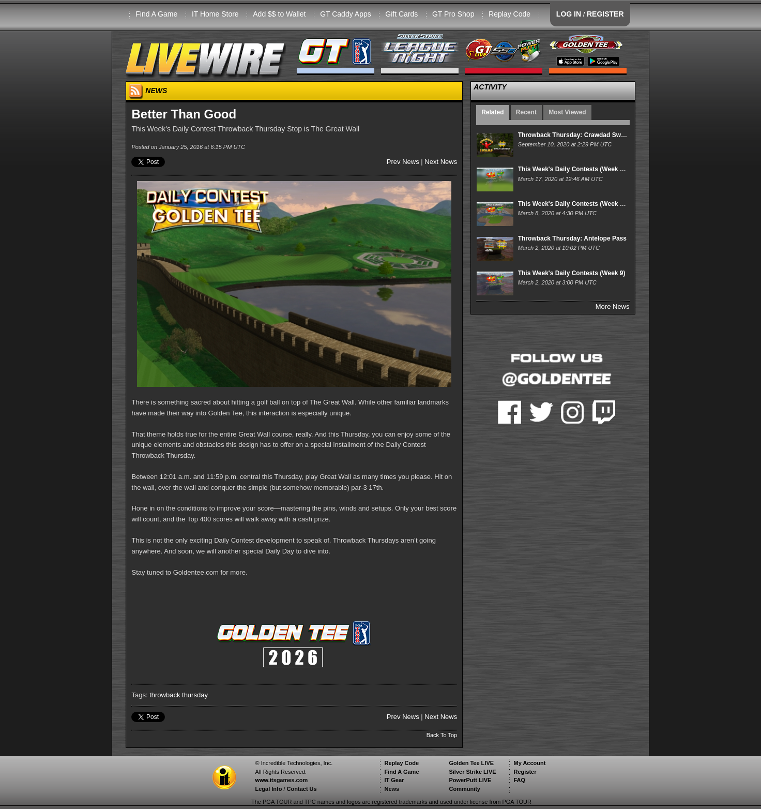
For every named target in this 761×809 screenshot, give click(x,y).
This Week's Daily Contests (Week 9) (572, 273)
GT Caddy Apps (345, 14)
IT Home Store (215, 14)
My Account (529, 763)
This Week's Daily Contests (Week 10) (573, 203)
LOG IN (568, 14)
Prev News (403, 162)
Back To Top (442, 735)
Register (524, 772)
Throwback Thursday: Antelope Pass (572, 238)
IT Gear (394, 780)
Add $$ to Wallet (279, 14)
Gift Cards (401, 14)
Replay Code (509, 14)
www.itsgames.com (281, 780)
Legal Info (268, 789)
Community (464, 789)
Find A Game (156, 14)
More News (613, 306)
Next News (440, 162)
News (391, 789)
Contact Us (302, 789)
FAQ (519, 780)
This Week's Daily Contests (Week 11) (573, 169)
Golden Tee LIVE (471, 763)
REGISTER (605, 14)
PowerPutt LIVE (470, 780)
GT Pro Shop (453, 14)
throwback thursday (178, 695)
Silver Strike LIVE (472, 772)
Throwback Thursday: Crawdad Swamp (576, 135)
